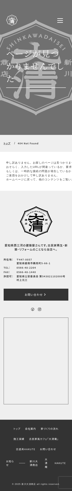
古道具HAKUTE (25, 449)
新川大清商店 (34, 463)
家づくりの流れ (50, 428)
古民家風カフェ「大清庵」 (43, 439)
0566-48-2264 (26, 267)
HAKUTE (60, 463)
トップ (7, 143)
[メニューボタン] (60, 20)
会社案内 (30, 428)
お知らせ (10, 463)
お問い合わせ (36, 294)
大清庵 (46, 463)
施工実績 (18, 439)
